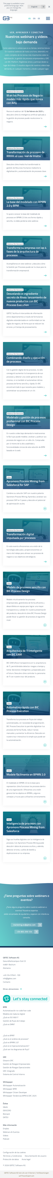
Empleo (6, 1128)
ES (30, 18)
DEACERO (7, 1110)
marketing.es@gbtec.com (24, 924)
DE (39, 18)
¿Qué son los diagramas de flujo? (16, 1049)
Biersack (6, 1113)
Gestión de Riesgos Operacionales (16, 1067)
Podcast (6, 1138)
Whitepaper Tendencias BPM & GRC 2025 (19, 1095)
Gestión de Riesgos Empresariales (16, 1064)
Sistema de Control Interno (14, 1074)
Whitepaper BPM (10, 1088)
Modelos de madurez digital (14, 1013)
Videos (5, 1135)
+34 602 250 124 (24, 931)
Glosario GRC (8, 1060)
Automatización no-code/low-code (17, 1010)
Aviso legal (26, 1159)
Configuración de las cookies (14, 1152)
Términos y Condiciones (12, 1155)
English (34, 6)
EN (34, 18)
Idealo (5, 1107)
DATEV (5, 1117)
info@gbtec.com (9, 978)
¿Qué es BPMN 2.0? (11, 1042)
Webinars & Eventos (11, 1132)
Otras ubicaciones (11, 989)
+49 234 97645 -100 (11, 975)
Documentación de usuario (35, 1155)
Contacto (6, 981)
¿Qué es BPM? (8, 1035)
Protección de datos (11, 1159)
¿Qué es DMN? (9, 1024)
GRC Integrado (9, 1070)
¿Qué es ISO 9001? (10, 1017)
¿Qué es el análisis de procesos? (16, 1038)
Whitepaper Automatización (14, 1085)
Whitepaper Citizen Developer (15, 1092)
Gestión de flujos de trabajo (14, 1020)
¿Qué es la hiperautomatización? (16, 1045)
